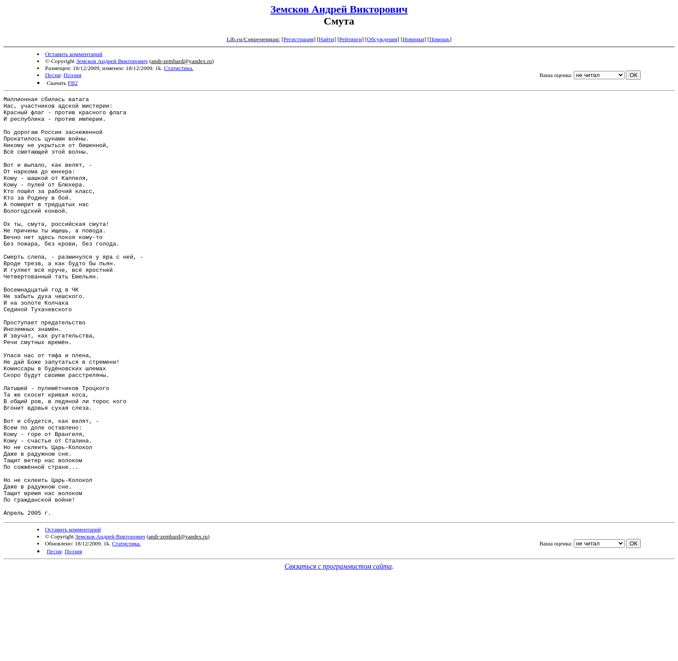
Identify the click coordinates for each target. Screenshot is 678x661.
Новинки (413, 39)
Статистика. (179, 68)
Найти (326, 39)
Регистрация (298, 39)
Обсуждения (382, 39)
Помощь (439, 39)
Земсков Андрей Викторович (339, 9)
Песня (52, 75)
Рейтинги (350, 39)
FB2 (73, 83)
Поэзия (72, 75)
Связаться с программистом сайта (338, 650)
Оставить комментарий (73, 54)
